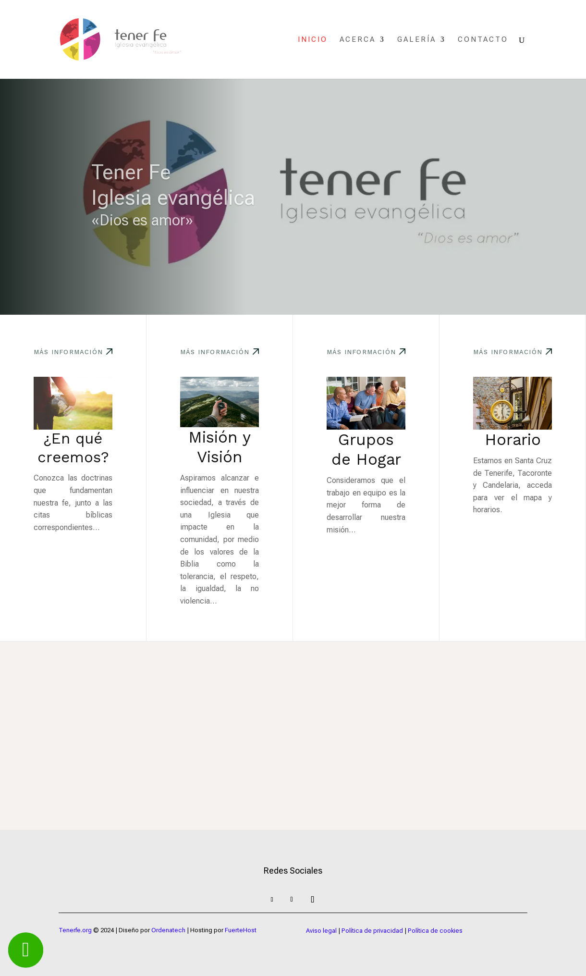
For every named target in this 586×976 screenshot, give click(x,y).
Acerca (358, 40)
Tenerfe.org (75, 930)
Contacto (483, 40)
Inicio (313, 40)
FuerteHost (240, 930)
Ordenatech (168, 930)
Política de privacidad (372, 930)
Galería (416, 40)
